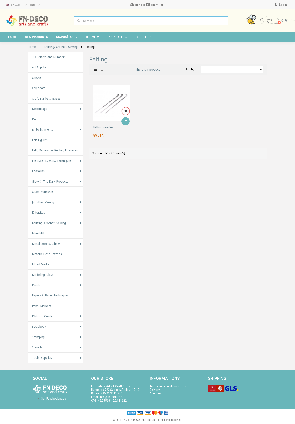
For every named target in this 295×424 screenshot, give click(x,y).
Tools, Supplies (42, 358)
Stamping (38, 337)
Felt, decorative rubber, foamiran (55, 150)
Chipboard (38, 88)
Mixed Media (40, 264)
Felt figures (40, 140)
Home (12, 37)
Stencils (37, 347)
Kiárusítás (67, 37)
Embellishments (42, 129)
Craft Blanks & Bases (46, 98)
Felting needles (103, 127)
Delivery (93, 37)
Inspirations (118, 37)
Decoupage (39, 109)
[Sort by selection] (232, 69)
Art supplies (40, 67)
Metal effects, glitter (46, 244)
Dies (35, 119)
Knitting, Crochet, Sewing (49, 223)
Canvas (37, 78)
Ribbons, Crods (42, 316)
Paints (36, 285)
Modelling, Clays (42, 275)
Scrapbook (39, 327)
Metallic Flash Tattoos (47, 254)
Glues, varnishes (43, 192)
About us (144, 37)
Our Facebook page (53, 398)
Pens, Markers (41, 306)
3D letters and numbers (49, 57)
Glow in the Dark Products (50, 181)
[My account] (280, 4)
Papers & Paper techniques (50, 295)
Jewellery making (43, 202)
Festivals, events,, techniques (52, 161)
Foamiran (38, 171)
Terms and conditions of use (168, 386)
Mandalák (38, 233)
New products (36, 37)
